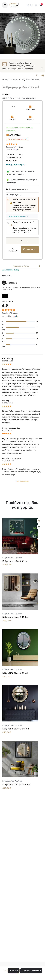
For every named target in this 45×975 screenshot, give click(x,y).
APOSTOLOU (15, 135)
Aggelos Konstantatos (11, 458)
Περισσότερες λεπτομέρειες (18, 216)
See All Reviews (22, 481)
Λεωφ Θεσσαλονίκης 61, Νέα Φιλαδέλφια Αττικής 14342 (14, 157)
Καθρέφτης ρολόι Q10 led (15, 672)
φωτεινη (5, 400)
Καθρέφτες (36, 80)
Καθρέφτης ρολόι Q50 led (15, 561)
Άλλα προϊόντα (24, 80)
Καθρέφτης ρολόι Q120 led (15, 728)
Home (4, 80)
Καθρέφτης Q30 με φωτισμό (16, 784)
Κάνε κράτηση (29, 249)
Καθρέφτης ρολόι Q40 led (15, 617)
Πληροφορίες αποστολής (17, 189)
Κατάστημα (13, 80)
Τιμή (13, 248)
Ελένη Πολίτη (7, 358)
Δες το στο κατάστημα (17, 139)
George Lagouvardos (11, 428)
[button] (37, 75)
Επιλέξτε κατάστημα (16, 164)
